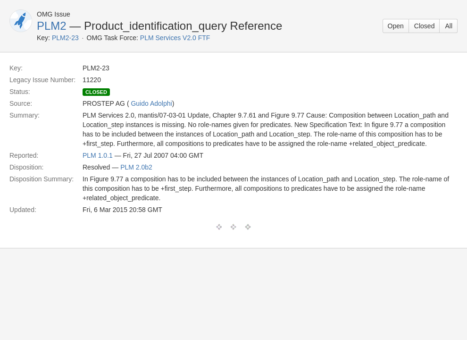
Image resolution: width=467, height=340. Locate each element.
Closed (424, 26)
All (448, 26)
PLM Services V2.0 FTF (175, 38)
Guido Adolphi (151, 103)
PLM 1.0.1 (98, 155)
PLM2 (52, 25)
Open (396, 26)
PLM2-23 (65, 38)
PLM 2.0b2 (136, 167)
